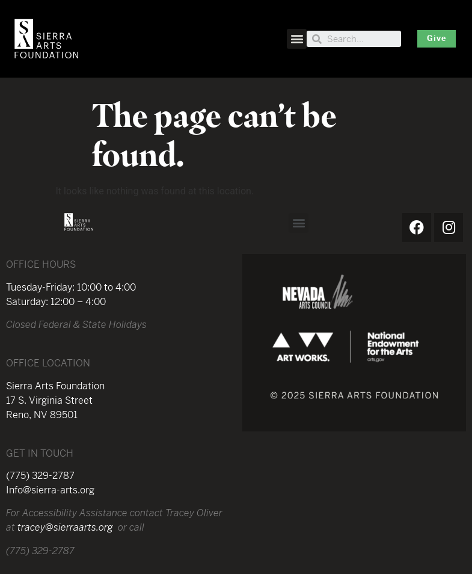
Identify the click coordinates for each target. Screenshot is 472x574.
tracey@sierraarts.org (65, 528)
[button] (297, 39)
